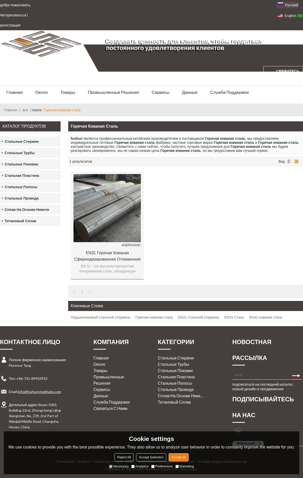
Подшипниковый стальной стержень (100, 317)
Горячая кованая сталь (154, 317)
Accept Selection (151, 457)
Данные (189, 92)
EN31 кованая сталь (266, 317)
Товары (67, 92)
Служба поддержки (229, 92)
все (25, 110)
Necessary (119, 466)
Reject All (124, 457)
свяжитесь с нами (287, 76)
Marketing (184, 466)
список (289, 161)
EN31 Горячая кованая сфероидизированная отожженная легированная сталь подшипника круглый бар (107, 256)
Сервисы (160, 92)
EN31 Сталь (234, 317)
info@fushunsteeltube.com (39, 391)
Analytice (140, 466)
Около (41, 92)
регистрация (10, 25)
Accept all (178, 457)
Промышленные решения (113, 92)
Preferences (162, 466)
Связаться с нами (110, 408)
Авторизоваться (13, 15)
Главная (14, 92)
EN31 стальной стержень (198, 317)
